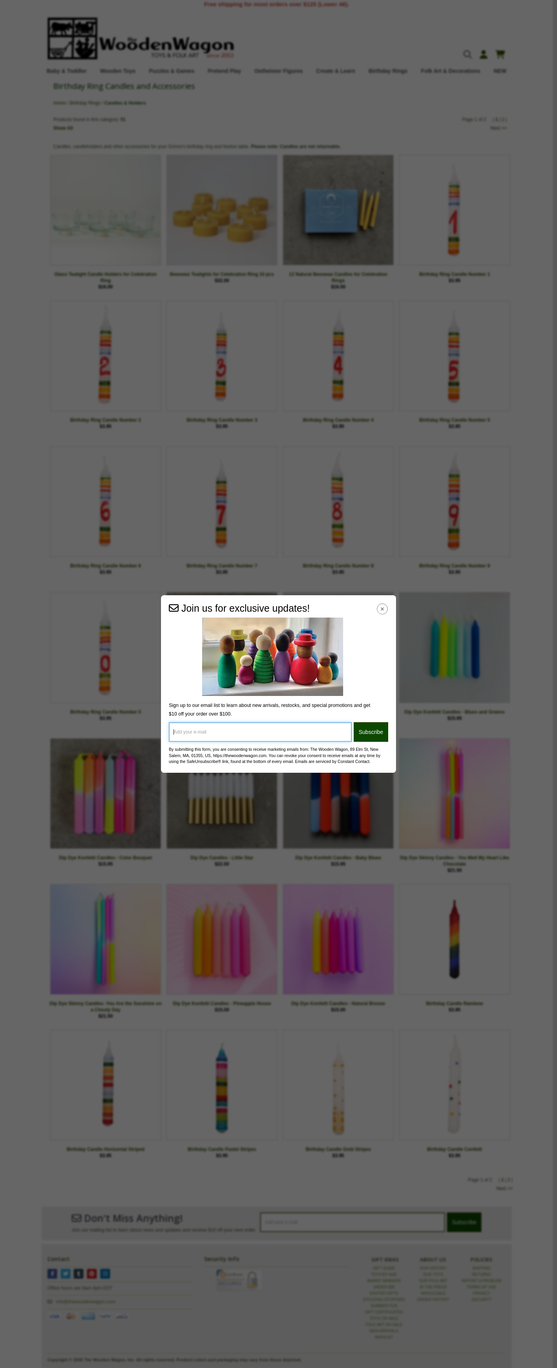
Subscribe (371, 732)
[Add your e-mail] (260, 732)
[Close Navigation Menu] (382, 608)
